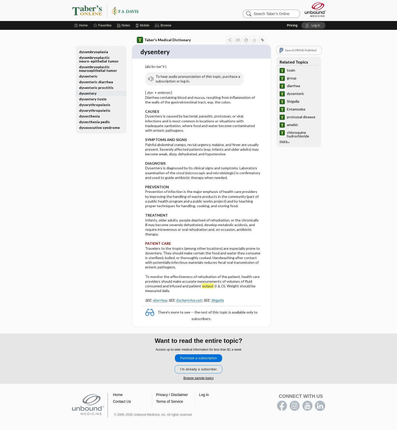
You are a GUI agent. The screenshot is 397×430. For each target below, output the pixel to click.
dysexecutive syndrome (99, 125)
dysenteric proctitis (96, 86)
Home (118, 393)
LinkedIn (320, 404)
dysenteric (88, 74)
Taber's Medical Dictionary (164, 38)
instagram (294, 404)
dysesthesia (89, 114)
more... (285, 139)
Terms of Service (169, 400)
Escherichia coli (189, 298)
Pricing (292, 23)
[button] (164, 23)
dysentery (87, 91)
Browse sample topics (198, 376)
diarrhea (160, 298)
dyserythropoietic (94, 108)
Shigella (217, 298)
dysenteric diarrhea (96, 80)
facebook (282, 404)
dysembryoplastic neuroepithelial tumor (98, 67)
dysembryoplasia (93, 50)
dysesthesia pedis (94, 120)
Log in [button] (204, 393)
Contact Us (122, 400)
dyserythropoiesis (94, 103)
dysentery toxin (93, 97)
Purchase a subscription (198, 356)
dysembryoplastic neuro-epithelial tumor (99, 57)
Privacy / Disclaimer (172, 393)
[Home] (81, 23)
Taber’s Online (136, 8)
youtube (307, 404)
